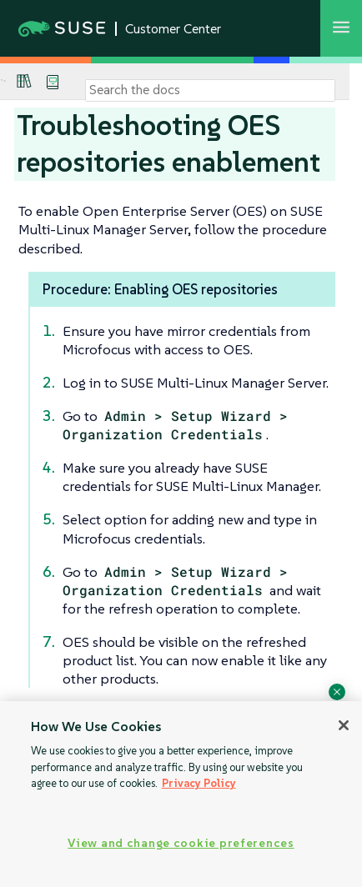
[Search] (210, 90)
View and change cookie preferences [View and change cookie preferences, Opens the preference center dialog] (181, 842)
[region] (181, 794)
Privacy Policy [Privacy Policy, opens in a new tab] (199, 783)
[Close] (343, 725)
